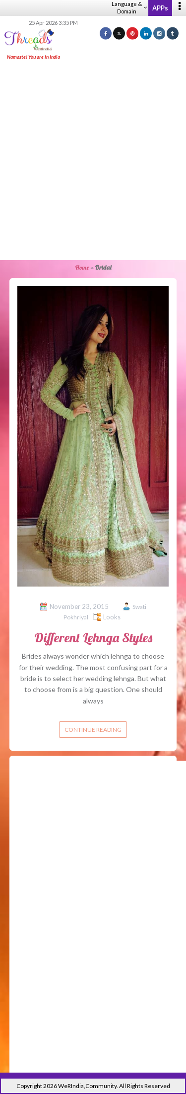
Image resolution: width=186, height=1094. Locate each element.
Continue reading (93, 729)
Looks (112, 617)
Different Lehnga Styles (93, 637)
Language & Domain (129, 7)
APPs (160, 8)
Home (82, 267)
